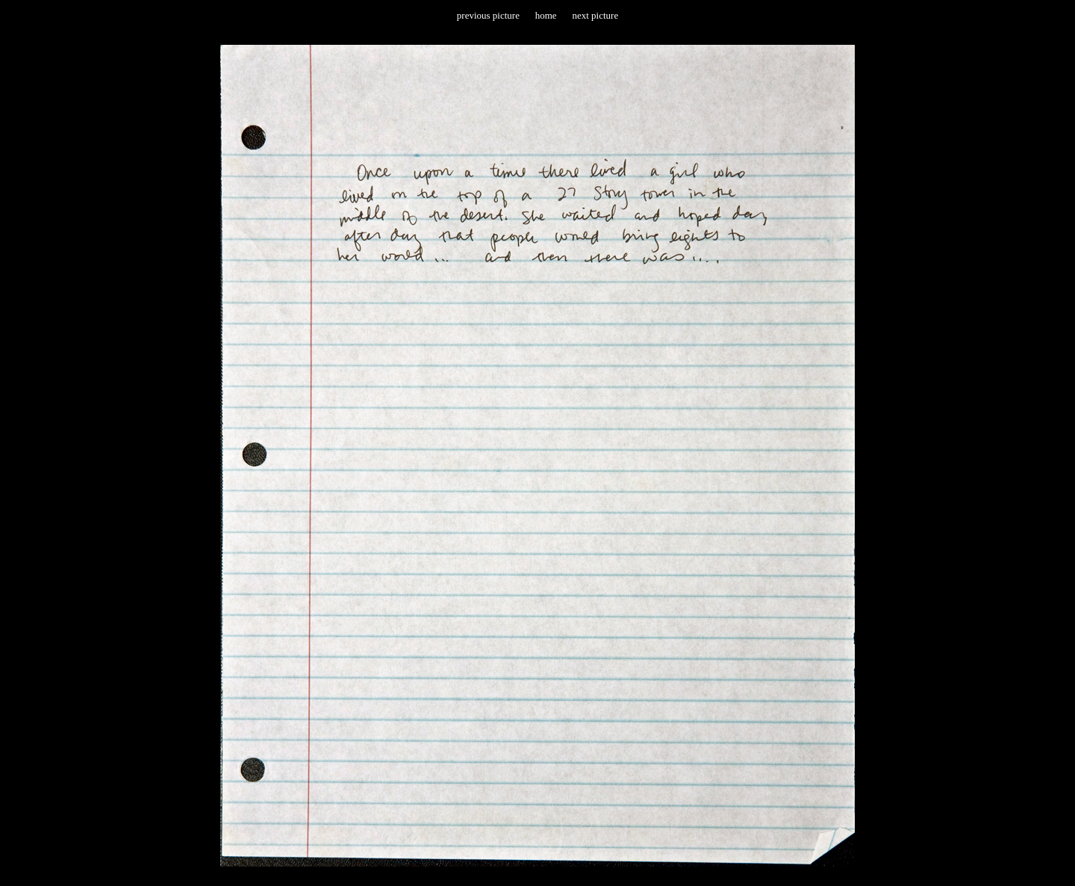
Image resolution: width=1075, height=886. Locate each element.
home (546, 15)
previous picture (488, 15)
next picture (595, 15)
